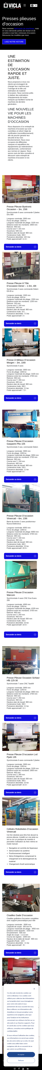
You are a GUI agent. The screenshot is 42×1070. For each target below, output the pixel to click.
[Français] (34, 5)
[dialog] (21, 1025)
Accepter (21, 1054)
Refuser (21, 1060)
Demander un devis (21, 247)
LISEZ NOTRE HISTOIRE (14, 42)
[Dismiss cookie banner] (34, 988)
